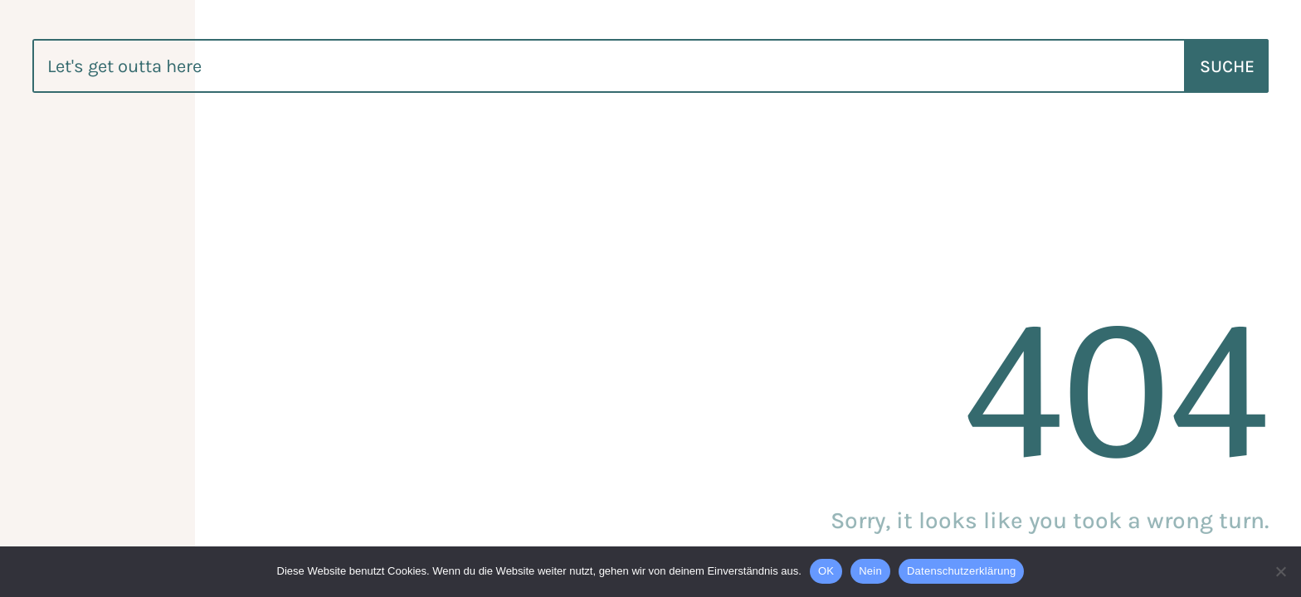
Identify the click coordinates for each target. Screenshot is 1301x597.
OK (826, 571)
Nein (870, 571)
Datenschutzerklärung (961, 571)
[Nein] (1280, 571)
